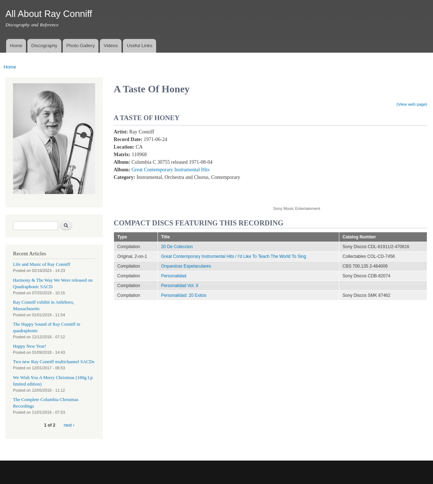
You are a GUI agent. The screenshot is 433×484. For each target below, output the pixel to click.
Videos (110, 45)
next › (69, 425)
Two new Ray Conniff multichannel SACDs (53, 361)
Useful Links (140, 45)
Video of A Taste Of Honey (331, 163)
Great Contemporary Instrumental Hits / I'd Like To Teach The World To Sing (233, 256)
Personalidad (173, 275)
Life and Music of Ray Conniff (41, 264)
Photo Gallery (80, 45)
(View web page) (412, 104)
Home (16, 45)
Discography (44, 45)
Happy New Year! (29, 346)
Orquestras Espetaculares (186, 266)
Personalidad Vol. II (179, 285)
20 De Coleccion (177, 246)
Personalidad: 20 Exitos (184, 295)
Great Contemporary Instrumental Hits (171, 169)
